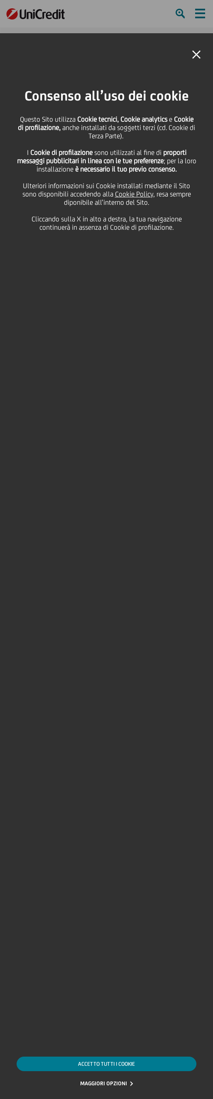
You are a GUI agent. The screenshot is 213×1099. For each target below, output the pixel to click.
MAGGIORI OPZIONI (103, 1083)
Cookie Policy (134, 194)
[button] (196, 55)
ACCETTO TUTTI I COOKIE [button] (106, 1064)
